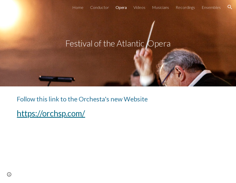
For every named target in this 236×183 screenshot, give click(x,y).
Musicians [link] (160, 7)
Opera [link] (121, 7)
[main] (118, 43)
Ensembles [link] (211, 7)
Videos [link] (139, 7)
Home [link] (78, 7)
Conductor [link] (99, 7)
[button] (230, 7)
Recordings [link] (185, 7)
